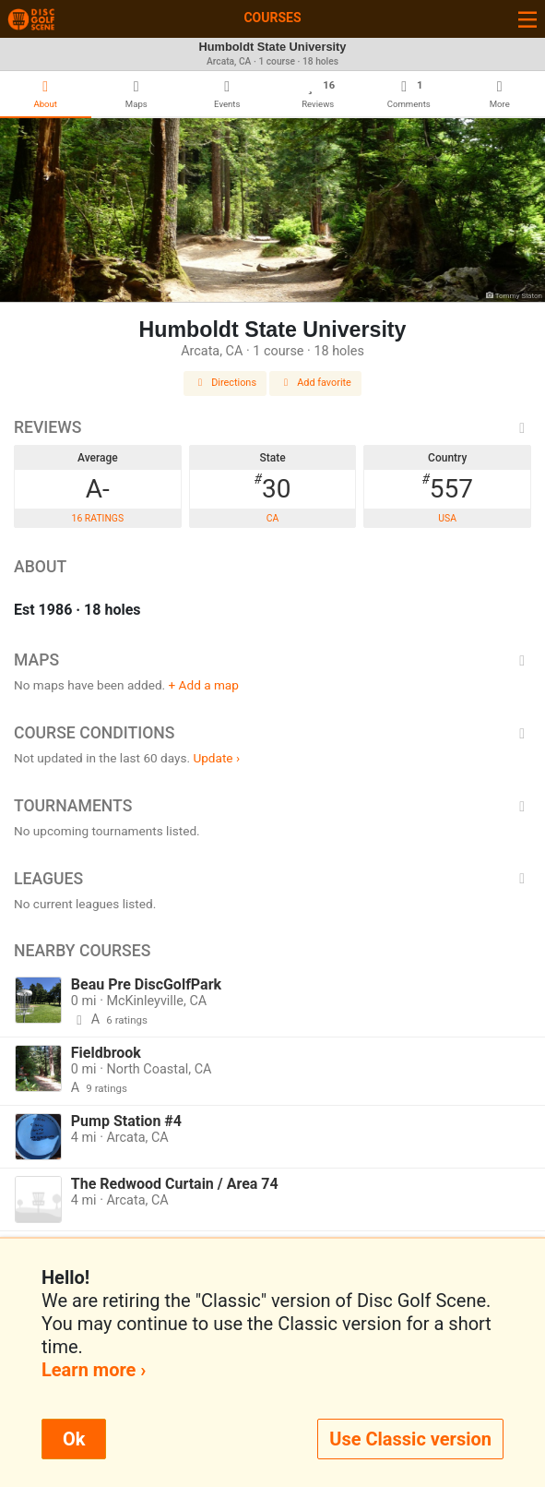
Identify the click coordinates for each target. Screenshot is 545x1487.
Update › (216, 757)
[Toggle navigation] (527, 18)
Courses (272, 17)
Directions (225, 383)
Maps (272, 660)
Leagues (272, 878)
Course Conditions (272, 733)
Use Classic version (410, 1439)
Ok (73, 1439)
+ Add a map (204, 685)
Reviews (272, 427)
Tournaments (272, 806)
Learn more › (93, 1370)
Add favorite (315, 383)
